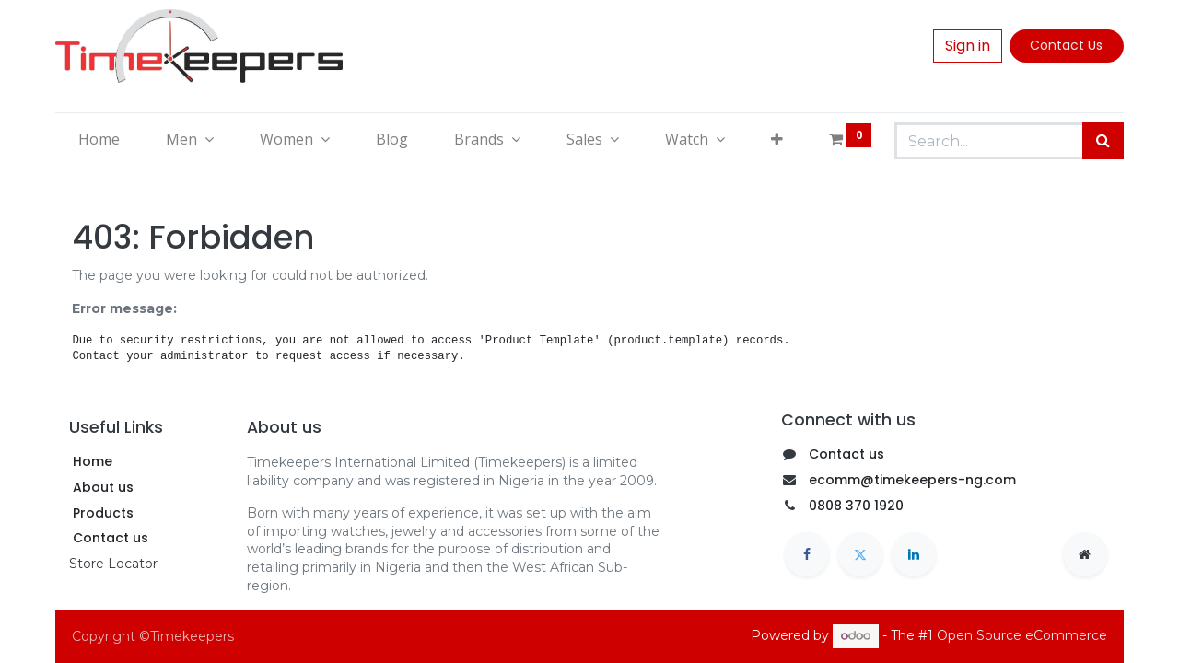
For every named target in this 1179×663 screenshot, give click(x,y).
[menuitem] (99, 139)
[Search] (1103, 140)
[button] (777, 139)
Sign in (967, 45)
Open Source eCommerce (1022, 635)
